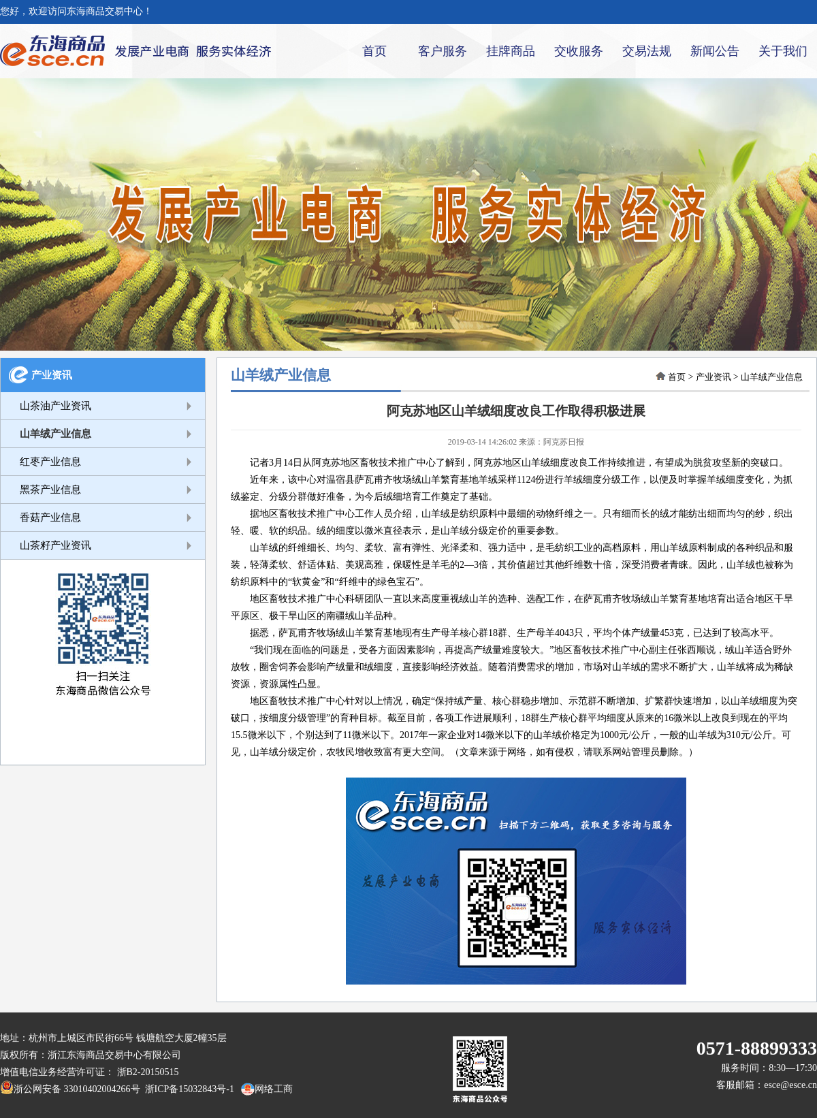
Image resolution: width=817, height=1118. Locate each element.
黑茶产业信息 (50, 489)
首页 (374, 51)
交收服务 (578, 51)
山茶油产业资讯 (55, 405)
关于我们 (782, 51)
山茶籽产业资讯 (55, 545)
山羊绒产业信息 (55, 433)
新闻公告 (714, 51)
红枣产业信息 (50, 461)
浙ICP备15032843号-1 (187, 1089)
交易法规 (646, 51)
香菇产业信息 (50, 517)
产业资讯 (51, 375)
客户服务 (442, 51)
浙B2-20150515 (148, 1072)
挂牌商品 (510, 51)
